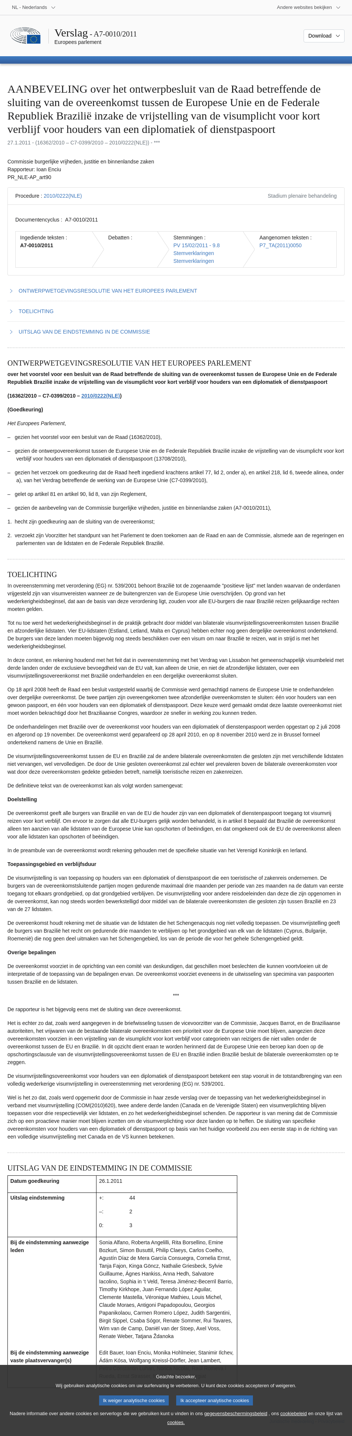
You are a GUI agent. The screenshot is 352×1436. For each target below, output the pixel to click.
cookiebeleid (293, 1420)
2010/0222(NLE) (63, 196)
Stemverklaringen (194, 253)
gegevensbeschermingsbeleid (235, 1420)
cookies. (176, 1429)
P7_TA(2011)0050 (280, 245)
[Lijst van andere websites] (309, 7)
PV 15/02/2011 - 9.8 (197, 245)
